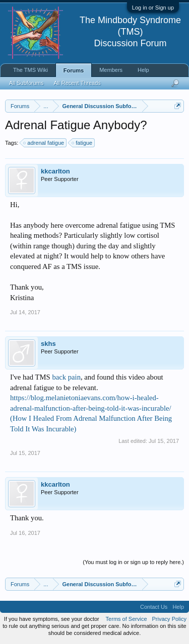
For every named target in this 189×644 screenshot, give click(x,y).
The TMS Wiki (30, 70)
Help (143, 70)
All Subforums (26, 83)
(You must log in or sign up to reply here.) (133, 562)
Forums (74, 70)
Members (110, 70)
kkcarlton (55, 171)
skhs (48, 343)
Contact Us (153, 607)
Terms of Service (126, 619)
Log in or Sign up (153, 8)
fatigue (82, 142)
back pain (66, 377)
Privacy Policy (169, 619)
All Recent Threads (76, 83)
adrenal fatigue (44, 142)
